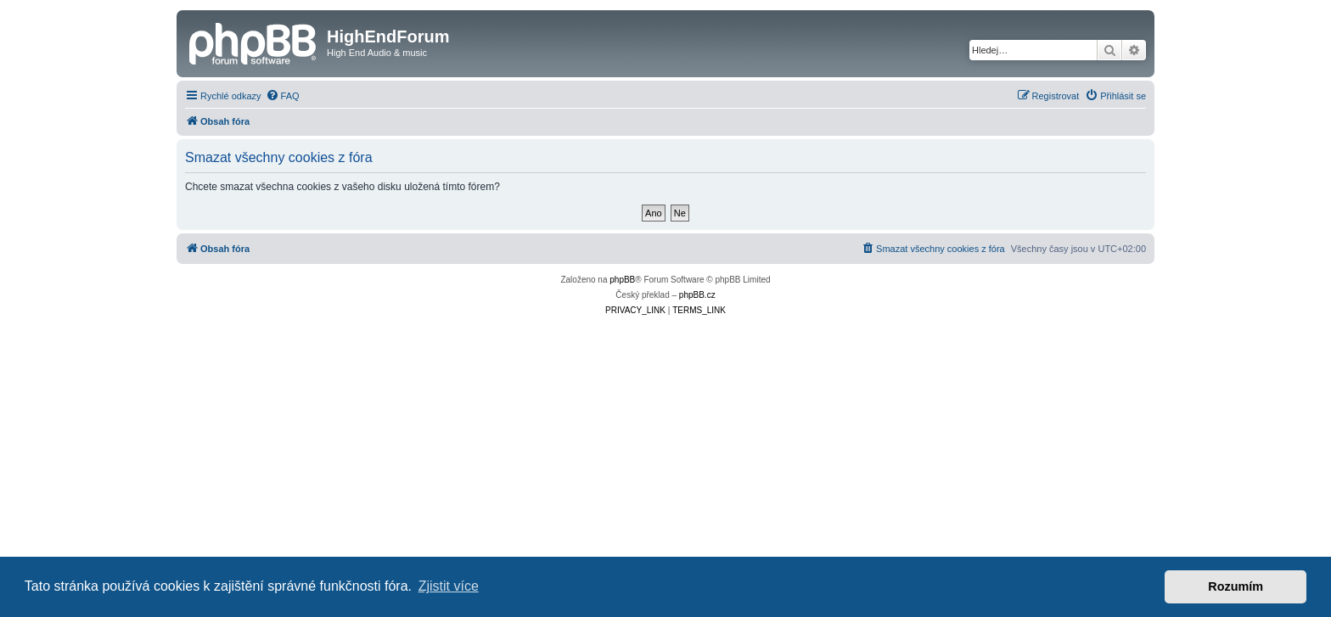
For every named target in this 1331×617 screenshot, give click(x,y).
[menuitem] (283, 96)
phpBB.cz (697, 295)
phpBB (622, 279)
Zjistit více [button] (448, 586)
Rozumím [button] (1235, 586)
